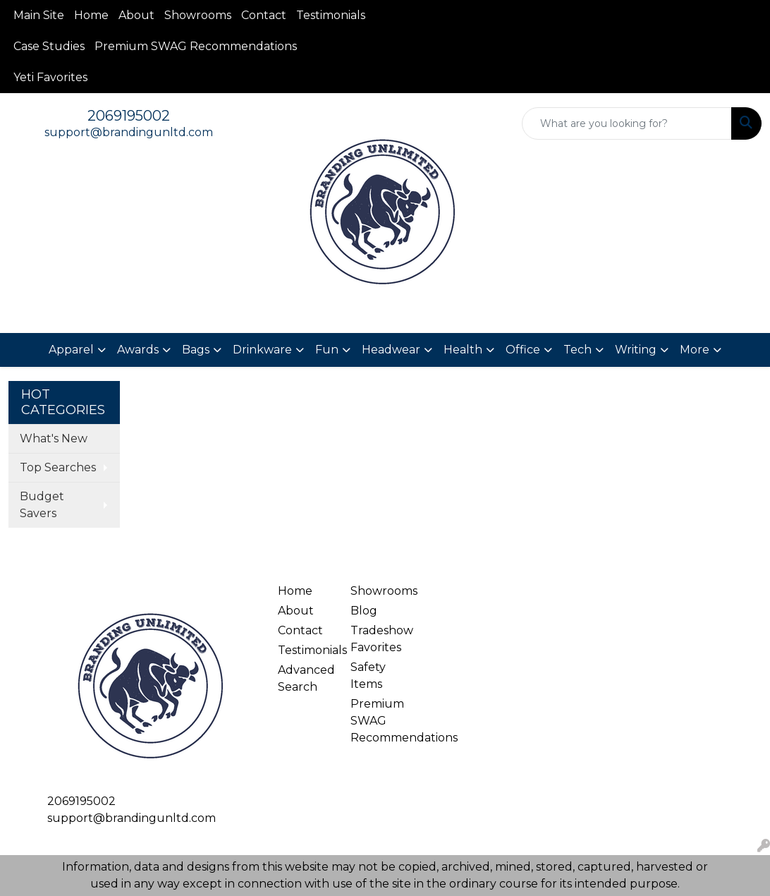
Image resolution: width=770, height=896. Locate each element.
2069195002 (128, 115)
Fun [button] (326, 349)
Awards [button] (138, 349)
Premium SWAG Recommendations (195, 46)
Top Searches (58, 467)
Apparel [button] (71, 349)
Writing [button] (635, 349)
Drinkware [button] (262, 349)
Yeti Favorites (50, 77)
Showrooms (197, 15)
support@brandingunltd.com (128, 132)
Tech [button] (577, 349)
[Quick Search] (627, 123)
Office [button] (523, 349)
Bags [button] (195, 349)
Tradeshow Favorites (377, 639)
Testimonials (330, 15)
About (136, 15)
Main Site (38, 15)
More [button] (694, 349)
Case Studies (49, 46)
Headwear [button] (391, 349)
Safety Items (368, 675)
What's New (53, 438)
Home (91, 15)
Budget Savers (42, 505)
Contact (263, 15)
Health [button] (463, 349)
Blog (363, 610)
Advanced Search (305, 678)
